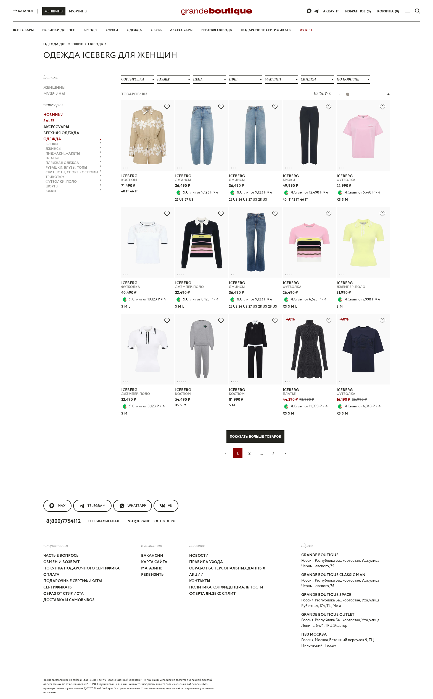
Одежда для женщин (63, 44)
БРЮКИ (73, 144)
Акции (196, 574)
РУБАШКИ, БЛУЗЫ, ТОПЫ (73, 167)
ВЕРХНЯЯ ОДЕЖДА (61, 133)
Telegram (92, 506)
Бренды (90, 30)
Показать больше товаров (255, 437)
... (261, 453)
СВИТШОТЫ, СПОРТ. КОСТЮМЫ (73, 172)
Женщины (53, 11)
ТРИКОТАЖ (73, 177)
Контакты (199, 581)
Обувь (156, 30)
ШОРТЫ (73, 186)
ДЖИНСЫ (73, 149)
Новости (198, 555)
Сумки (112, 30)
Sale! (48, 121)
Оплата (51, 574)
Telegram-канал (103, 521)
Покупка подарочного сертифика (81, 568)
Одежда (134, 30)
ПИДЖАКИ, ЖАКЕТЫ (73, 153)
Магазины (152, 568)
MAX (57, 506)
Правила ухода (206, 562)
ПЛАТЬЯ (73, 158)
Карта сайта (154, 562)
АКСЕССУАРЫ (56, 127)
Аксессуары (181, 30)
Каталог (23, 11)
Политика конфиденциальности (226, 587)
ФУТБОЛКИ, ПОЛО (73, 181)
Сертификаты (58, 587)
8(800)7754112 (63, 521)
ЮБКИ (73, 191)
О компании (151, 545)
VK (166, 506)
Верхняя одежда (216, 30)
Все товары (23, 30)
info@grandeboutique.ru (150, 521)
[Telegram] (316, 11)
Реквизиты (153, 574)
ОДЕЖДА (95, 44)
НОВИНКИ (53, 115)
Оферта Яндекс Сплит (212, 593)
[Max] (309, 11)
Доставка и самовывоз (68, 600)
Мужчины (78, 11)
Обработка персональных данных (227, 568)
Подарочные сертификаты (266, 30)
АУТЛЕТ (306, 30)
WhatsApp (132, 506)
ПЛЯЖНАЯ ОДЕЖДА (73, 163)
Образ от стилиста (63, 593)
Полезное (197, 545)
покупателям (55, 545)
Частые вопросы (61, 555)
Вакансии (152, 555)
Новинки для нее (58, 30)
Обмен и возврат (61, 562)
